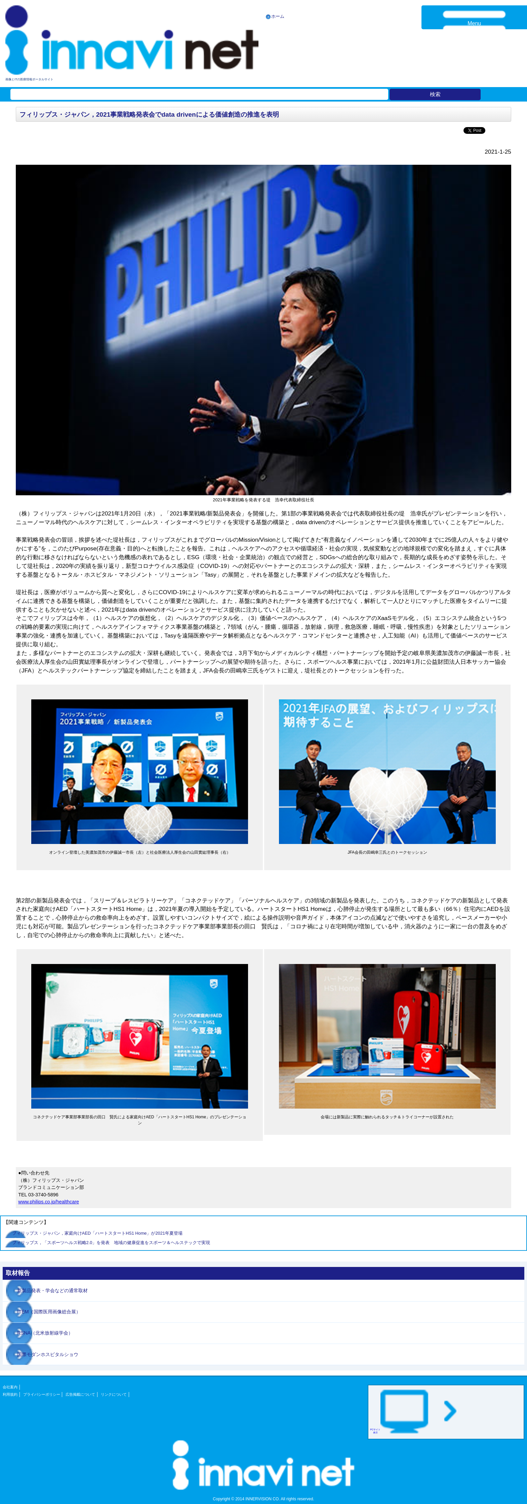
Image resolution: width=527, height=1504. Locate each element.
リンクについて (114, 1394)
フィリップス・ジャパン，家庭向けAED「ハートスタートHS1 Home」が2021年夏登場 (97, 1233)
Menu (474, 23)
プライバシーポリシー (41, 1394)
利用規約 (10, 1394)
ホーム (277, 16)
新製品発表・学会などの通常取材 (52, 1290)
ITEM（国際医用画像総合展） (48, 1311)
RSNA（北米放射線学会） (45, 1333)
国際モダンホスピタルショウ (47, 1354)
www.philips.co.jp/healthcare (48, 1201)
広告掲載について (80, 1394)
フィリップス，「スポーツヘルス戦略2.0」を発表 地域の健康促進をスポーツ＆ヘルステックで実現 (111, 1242)
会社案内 (10, 1387)
